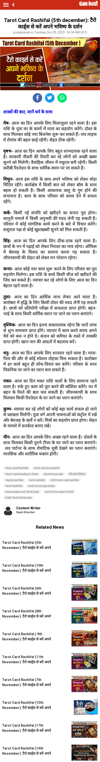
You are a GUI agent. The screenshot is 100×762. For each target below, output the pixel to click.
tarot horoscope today (41, 486)
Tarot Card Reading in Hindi (21, 474)
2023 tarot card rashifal (65, 480)
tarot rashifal (37, 480)
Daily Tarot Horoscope (18, 497)
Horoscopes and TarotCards (22, 491)
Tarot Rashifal (13, 486)
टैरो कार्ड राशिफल (77, 474)
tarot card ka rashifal (46, 468)
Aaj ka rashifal (14, 480)
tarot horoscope (53, 474)
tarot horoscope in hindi (59, 491)
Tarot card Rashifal (16, 468)
